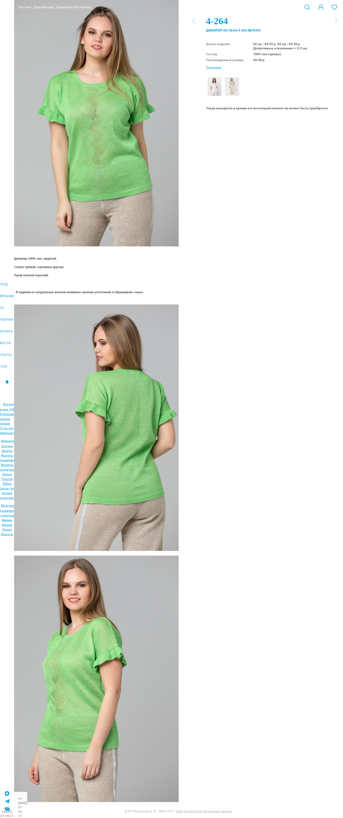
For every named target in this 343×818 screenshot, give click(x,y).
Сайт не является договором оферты (204, 811)
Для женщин (43, 7)
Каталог (25, 7)
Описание (213, 67)
